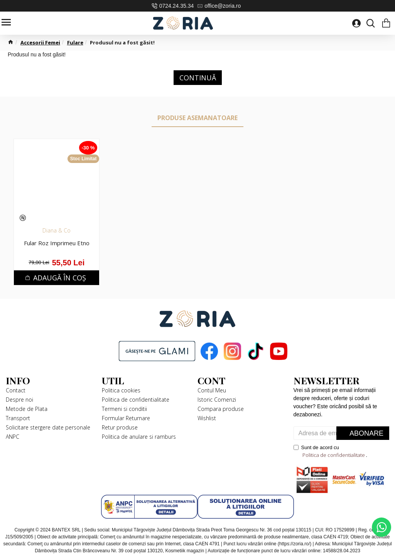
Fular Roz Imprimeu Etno (56, 243)
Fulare (75, 42)
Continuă (197, 77)
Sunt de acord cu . (331, 452)
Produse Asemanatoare (197, 118)
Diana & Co (56, 230)
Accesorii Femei (40, 42)
